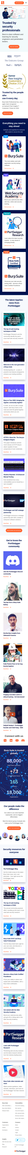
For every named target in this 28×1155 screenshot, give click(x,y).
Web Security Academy (7, 1141)
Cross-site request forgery (20, 1110)
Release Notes (5, 1110)
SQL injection (18, 1108)
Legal (16, 1132)
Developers (5, 1130)
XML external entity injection (20, 1113)
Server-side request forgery (20, 1118)
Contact (17, 1130)
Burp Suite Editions (6, 1108)
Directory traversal (19, 1115)
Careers (17, 1127)
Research (4, 1146)
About (16, 1125)
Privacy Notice (18, 1135)
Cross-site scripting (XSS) (20, 1105)
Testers (4, 1127)
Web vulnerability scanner (7, 1105)
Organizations (5, 1125)
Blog (3, 1144)
